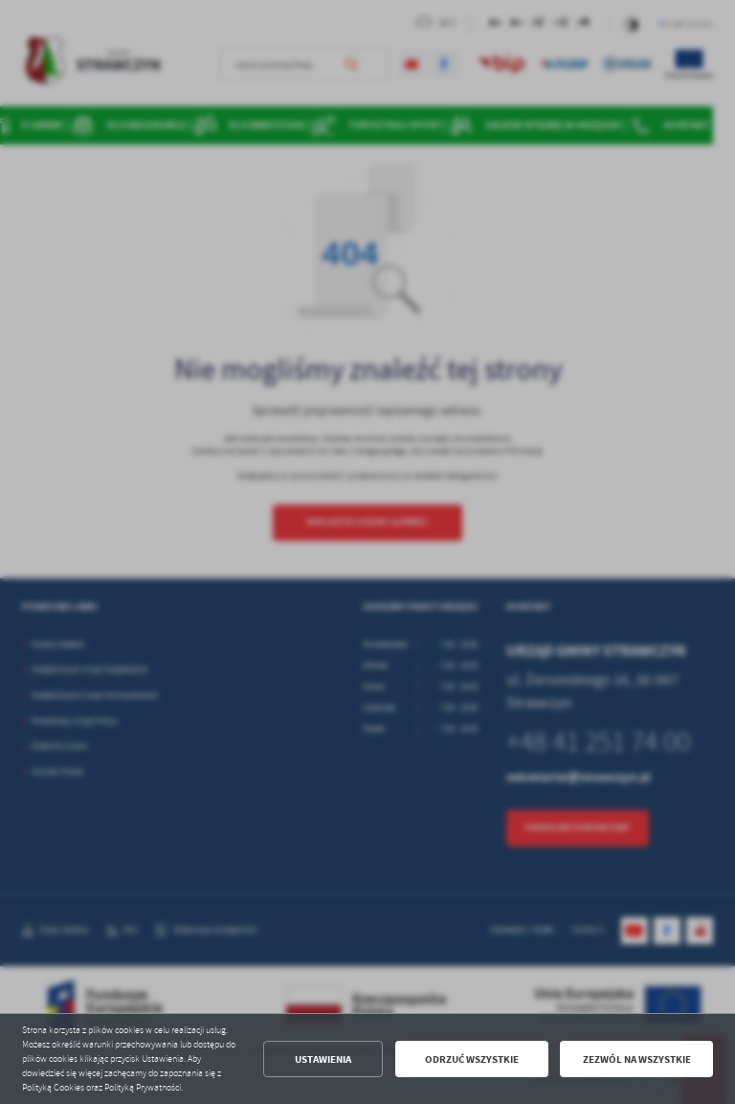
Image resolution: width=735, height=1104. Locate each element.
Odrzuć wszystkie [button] (472, 1059)
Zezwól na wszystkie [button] (637, 1059)
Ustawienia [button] (323, 1059)
